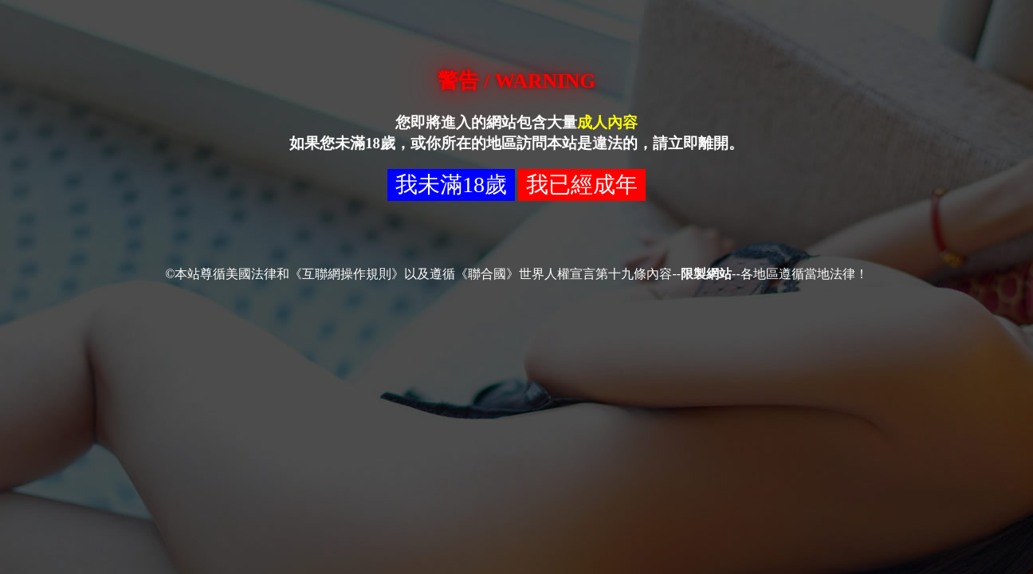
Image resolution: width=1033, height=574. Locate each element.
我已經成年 (582, 184)
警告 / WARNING (516, 80)
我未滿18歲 (451, 184)
